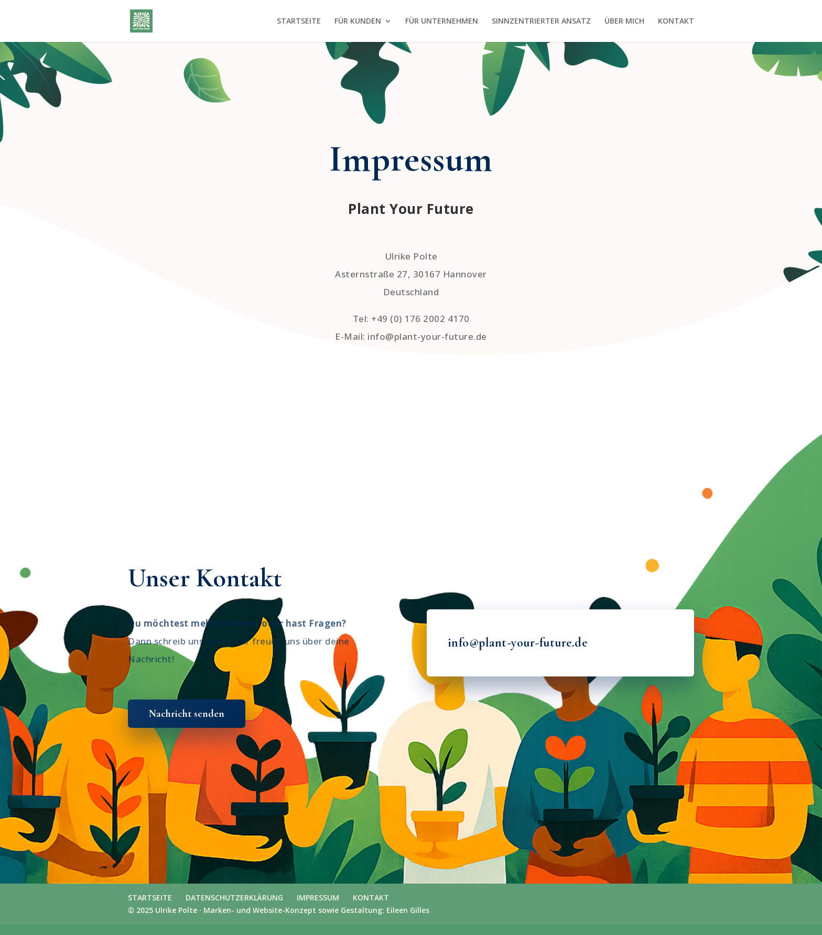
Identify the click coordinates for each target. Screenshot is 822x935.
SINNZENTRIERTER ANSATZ (541, 21)
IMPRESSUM (318, 897)
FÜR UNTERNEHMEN (441, 21)
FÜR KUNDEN (357, 21)
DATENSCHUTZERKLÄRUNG (234, 897)
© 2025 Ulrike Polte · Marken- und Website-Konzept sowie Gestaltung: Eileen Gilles (278, 910)
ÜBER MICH (624, 21)
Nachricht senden (186, 713)
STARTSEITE (299, 21)
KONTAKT (676, 21)
